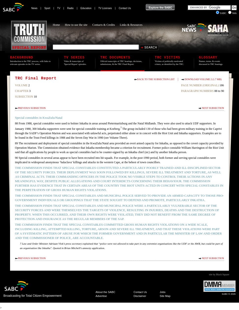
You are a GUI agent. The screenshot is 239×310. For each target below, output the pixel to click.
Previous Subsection (32, 108)
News (34, 8)
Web (232, 13)
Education (85, 8)
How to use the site (76, 24)
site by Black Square (219, 274)
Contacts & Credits (103, 24)
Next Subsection (213, 108)
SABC (221, 13)
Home (56, 24)
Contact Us (125, 8)
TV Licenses (105, 8)
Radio (70, 8)
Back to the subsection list (156, 79)
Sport (47, 8)
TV (58, 8)
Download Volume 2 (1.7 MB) (203, 79)
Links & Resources (131, 24)
